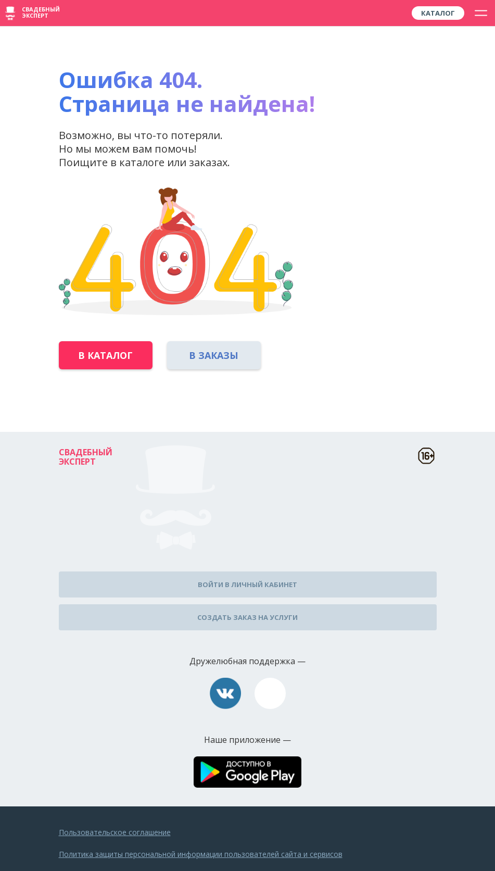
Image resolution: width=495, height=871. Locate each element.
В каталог (105, 355)
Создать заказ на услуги (247, 617)
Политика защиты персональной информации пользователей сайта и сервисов (200, 854)
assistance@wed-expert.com (270, 693)
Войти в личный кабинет (247, 584)
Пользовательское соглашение (115, 832)
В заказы (213, 355)
